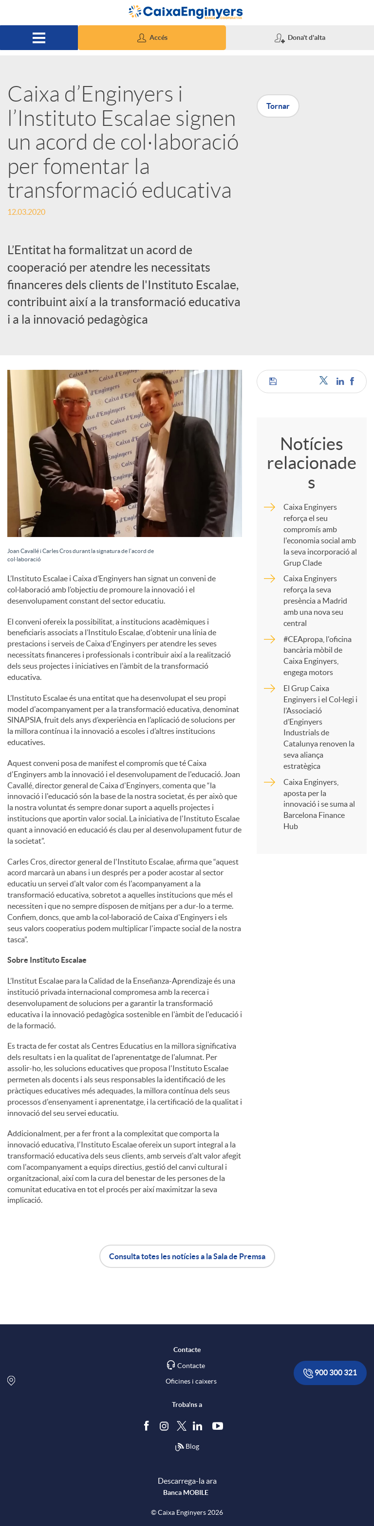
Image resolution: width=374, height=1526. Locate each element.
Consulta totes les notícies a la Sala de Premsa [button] (187, 1256)
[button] (152, 37)
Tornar (278, 106)
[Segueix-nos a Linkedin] (199, 1426)
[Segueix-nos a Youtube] (220, 1426)
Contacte (191, 1366)
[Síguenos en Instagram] (165, 1426)
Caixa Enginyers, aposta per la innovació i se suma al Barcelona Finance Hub (319, 804)
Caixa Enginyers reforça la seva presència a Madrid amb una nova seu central (315, 600)
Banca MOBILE (185, 1492)
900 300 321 (330, 1373)
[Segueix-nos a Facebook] (148, 1426)
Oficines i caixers (191, 1381)
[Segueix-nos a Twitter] (181, 1426)
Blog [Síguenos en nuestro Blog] (187, 1447)
